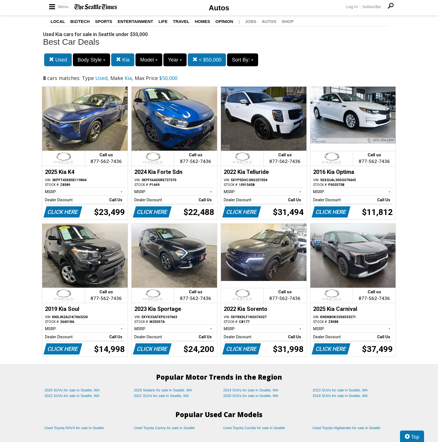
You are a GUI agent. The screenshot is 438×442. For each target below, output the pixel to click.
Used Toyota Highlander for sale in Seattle (346, 428)
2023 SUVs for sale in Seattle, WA (340, 390)
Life (163, 21)
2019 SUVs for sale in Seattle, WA (340, 396)
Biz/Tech (80, 21)
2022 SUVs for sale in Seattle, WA (72, 396)
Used (58, 60)
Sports (103, 21)
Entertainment (135, 21)
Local (58, 21)
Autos (219, 8)
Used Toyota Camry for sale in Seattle (164, 428)
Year (175, 60)
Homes (202, 21)
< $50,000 (207, 60)
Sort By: (242, 60)
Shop (288, 21)
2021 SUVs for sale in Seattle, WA (161, 396)
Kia (123, 60)
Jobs (250, 21)
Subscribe (371, 6)
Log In (352, 6)
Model (149, 60)
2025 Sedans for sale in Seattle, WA (163, 390)
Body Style (91, 60)
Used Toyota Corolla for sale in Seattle (254, 428)
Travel (181, 21)
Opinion (224, 21)
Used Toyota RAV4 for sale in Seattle (74, 428)
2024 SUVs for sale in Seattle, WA (250, 390)
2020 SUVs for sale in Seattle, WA (250, 396)
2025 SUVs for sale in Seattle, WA (72, 390)
